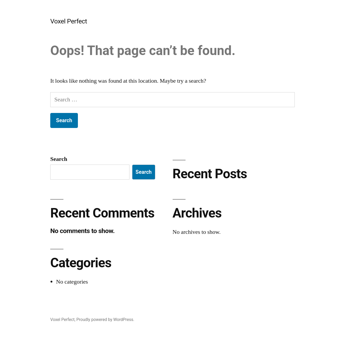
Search (58, 159)
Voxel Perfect (68, 21)
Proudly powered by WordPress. (105, 319)
